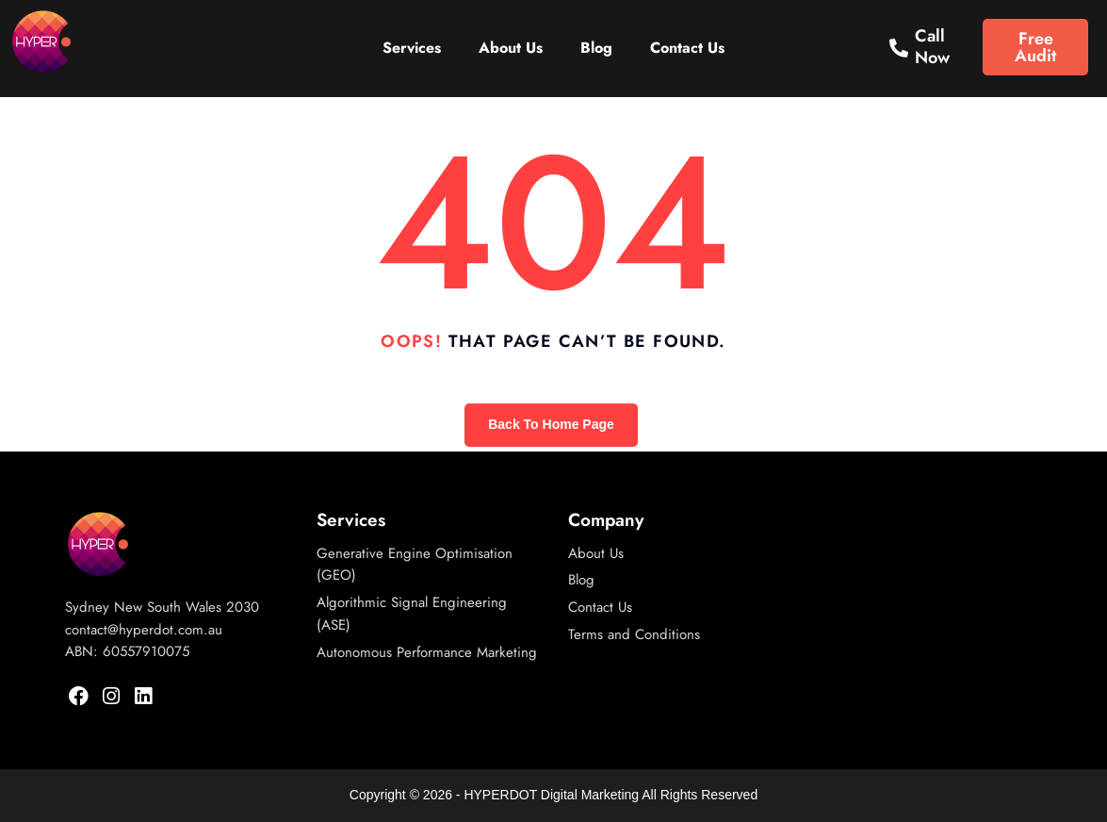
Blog (596, 47)
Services (412, 47)
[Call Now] (898, 48)
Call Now (932, 47)
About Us (511, 47)
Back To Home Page (551, 424)
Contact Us (687, 47)
